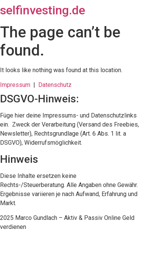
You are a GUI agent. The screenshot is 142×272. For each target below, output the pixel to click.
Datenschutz (55, 84)
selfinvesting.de (42, 10)
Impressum (16, 84)
